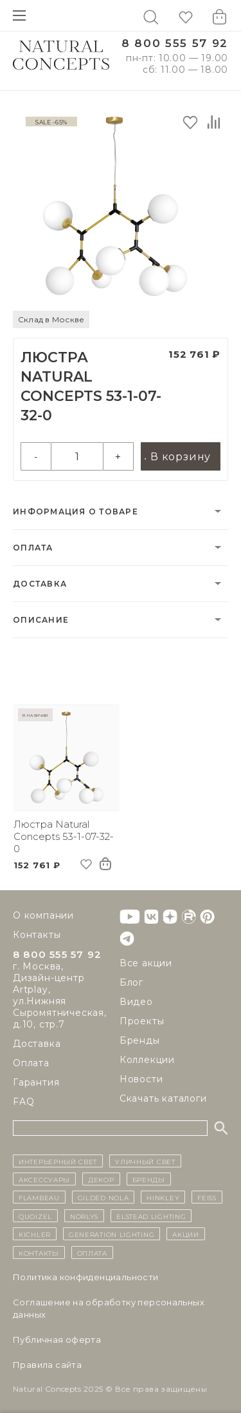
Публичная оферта (57, 1339)
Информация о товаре (75, 511)
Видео (136, 1002)
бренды (148, 1179)
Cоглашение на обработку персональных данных (108, 1308)
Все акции (146, 963)
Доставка (40, 584)
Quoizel (35, 1216)
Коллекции (147, 1060)
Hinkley (163, 1197)
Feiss (207, 1197)
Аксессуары (44, 1179)
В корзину (180, 457)
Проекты (142, 1021)
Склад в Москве (51, 319)
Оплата (33, 547)
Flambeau (39, 1197)
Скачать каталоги (163, 1098)
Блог (131, 982)
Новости (141, 1079)
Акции (185, 1234)
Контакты (36, 934)
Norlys (84, 1216)
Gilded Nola (103, 1197)
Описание (41, 620)
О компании (43, 915)
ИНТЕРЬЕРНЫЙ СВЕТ (58, 1161)
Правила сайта (47, 1364)
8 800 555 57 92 (174, 43)
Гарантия (36, 1082)
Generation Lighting (111, 1234)
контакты (39, 1252)
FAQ (23, 1101)
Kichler (35, 1234)
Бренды (140, 1040)
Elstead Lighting (151, 1216)
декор (101, 1179)
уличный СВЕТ (145, 1161)
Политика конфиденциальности (86, 1277)
